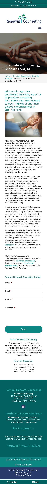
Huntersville (29, 263)
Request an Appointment (23, 5)
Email (8, 291)
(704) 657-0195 (23, 1)
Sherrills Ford (11, 265)
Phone (9, 299)
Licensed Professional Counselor (23, 459)
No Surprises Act (23, 428)
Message (10, 308)
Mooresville (30, 261)
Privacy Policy (23, 475)
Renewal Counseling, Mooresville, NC (26, 471)
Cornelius (20, 261)
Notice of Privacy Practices (23, 445)
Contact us (9, 245)
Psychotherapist (23, 464)
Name (8, 282)
